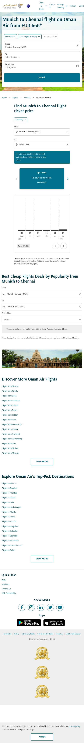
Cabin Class (6, 313)
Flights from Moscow (10, 453)
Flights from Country (73, 634)
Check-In (52, 6)
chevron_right (63, 246)
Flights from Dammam (11, 401)
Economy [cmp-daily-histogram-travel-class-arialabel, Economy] (19, 120)
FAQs (4, 580)
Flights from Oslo (9, 444)
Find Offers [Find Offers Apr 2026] (41, 182)
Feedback (6, 584)
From (7, 44)
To (6, 54)
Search (42, 77)
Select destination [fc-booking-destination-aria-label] (12, 57)
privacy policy (74, 726)
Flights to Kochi (8, 517)
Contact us (6, 589)
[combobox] (42, 131)
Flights (15, 97)
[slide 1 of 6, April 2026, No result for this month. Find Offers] (42, 178)
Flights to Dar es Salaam (12, 545)
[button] (30, 36)
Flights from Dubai (9, 410)
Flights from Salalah (10, 405)
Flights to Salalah (9, 522)
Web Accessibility (9, 593)
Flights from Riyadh (10, 391)
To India (27, 97)
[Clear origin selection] (68, 132)
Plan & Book (43, 6)
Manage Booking (63, 6)
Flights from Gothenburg (12, 439)
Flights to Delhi (8, 502)
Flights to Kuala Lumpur (12, 507)
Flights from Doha (9, 396)
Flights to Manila (9, 512)
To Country (7, 634)
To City (16, 634)
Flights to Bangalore (10, 526)
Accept (42, 737)
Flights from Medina (10, 448)
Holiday (73, 6)
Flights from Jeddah (10, 415)
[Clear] (78, 45)
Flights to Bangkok (9, 488)
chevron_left (55, 246)
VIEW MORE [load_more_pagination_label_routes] (42, 461)
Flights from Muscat (10, 386)
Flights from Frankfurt (11, 434)
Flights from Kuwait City (12, 424)
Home (4, 97)
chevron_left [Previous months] (16, 178)
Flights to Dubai (8, 550)
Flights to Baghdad (9, 536)
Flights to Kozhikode (10, 541)
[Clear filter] (79, 294)
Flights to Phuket (9, 498)
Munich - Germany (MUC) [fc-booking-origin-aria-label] (16, 47)
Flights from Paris (9, 420)
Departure (9, 64)
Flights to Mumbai (9, 493)
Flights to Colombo (9, 531)
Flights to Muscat (9, 483)
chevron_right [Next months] (67, 178)
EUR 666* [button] (31, 25)
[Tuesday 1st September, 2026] (63, 230)
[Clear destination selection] (68, 144)
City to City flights (28, 634)
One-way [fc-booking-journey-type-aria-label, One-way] (9, 36)
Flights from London (10, 429)
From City (59, 634)
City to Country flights (45, 634)
